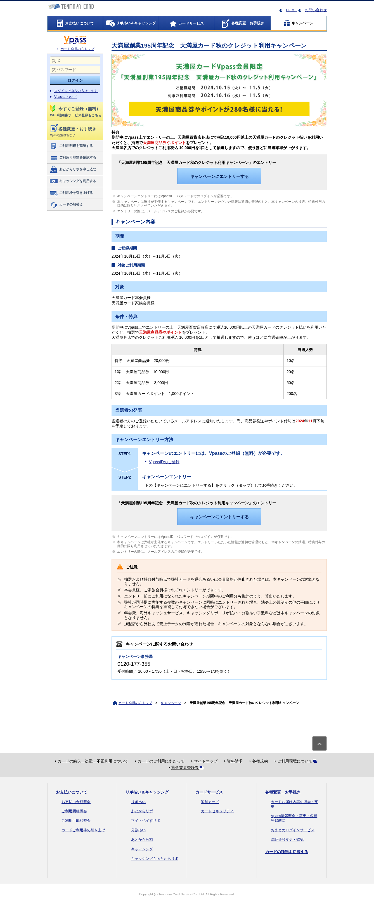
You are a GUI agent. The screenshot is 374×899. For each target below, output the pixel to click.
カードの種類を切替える (286, 851)
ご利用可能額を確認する (72, 158)
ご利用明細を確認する (71, 146)
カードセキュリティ (217, 811)
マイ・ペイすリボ (145, 820)
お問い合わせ (316, 10)
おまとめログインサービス (292, 830)
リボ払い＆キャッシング (147, 792)
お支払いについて (71, 792)
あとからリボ (142, 811)
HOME (291, 10)
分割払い (138, 830)
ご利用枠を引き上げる (71, 193)
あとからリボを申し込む (72, 169)
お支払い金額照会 (76, 802)
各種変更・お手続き (282, 792)
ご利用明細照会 (74, 811)
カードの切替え (66, 205)
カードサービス (209, 792)
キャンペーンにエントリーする (219, 176)
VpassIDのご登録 (164, 462)
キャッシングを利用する (72, 181)
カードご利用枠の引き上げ (83, 830)
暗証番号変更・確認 (287, 839)
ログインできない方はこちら (76, 91)
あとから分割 (142, 839)
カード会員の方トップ (77, 49)
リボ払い (138, 802)
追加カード (210, 802)
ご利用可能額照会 (76, 820)
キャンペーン (171, 703)
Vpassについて (65, 97)
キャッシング (142, 849)
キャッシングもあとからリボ (154, 858)
